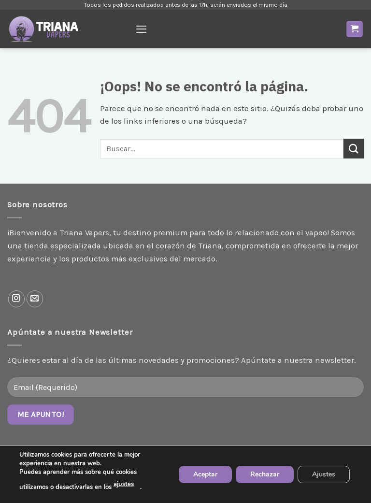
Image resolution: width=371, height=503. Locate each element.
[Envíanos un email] (35, 298)
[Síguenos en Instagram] (16, 298)
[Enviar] (353, 148)
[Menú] (141, 29)
